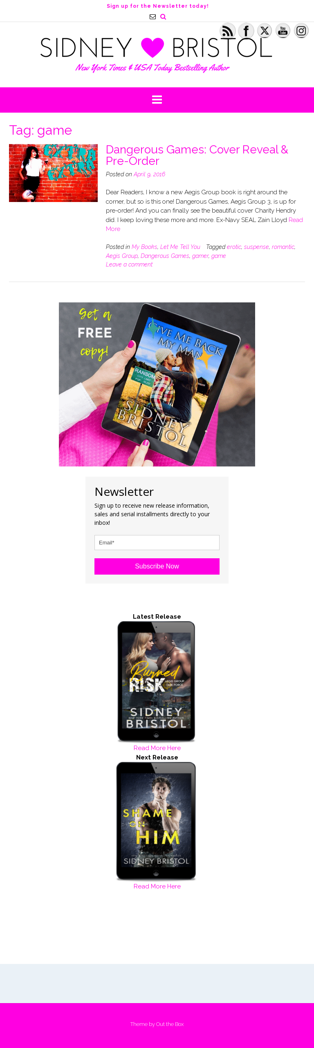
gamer (200, 256)
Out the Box (170, 1024)
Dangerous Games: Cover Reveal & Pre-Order (197, 155)
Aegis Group (122, 256)
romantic (283, 247)
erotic (234, 247)
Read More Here (157, 748)
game (218, 256)
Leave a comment (129, 264)
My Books (144, 247)
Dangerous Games (165, 256)
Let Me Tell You (180, 247)
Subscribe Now (157, 566)
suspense (256, 247)
